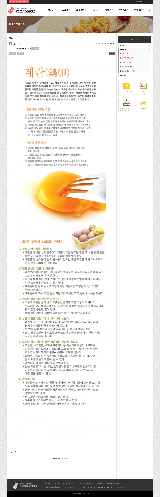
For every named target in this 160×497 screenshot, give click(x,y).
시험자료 (123, 45)
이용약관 (56, 484)
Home (117, 24)
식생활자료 (123, 49)
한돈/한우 (124, 54)
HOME (50, 10)
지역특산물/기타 (126, 67)
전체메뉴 (138, 10)
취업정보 (122, 10)
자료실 (94, 10)
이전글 (12, 53)
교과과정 (80, 10)
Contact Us (99, 484)
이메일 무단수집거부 (85, 484)
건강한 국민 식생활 (127, 71)
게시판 (108, 10)
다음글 (20, 53)
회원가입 (139, 2)
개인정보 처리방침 (69, 484)
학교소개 (64, 10)
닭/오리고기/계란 (126, 58)
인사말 (47, 484)
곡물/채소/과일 (125, 62)
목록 (111, 53)
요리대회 (123, 75)
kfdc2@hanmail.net (113, 484)
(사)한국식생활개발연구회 (19, 1)
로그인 (147, 2)
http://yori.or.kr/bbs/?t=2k (23, 48)
